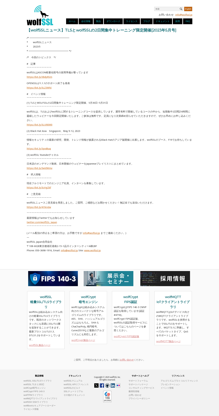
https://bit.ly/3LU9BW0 (39, 124)
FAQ (188, 21)
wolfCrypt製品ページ (83, 340)
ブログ (146, 21)
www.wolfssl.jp (92, 250)
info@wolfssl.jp (183, 14)
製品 (98, 21)
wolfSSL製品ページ (39, 345)
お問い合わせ (127, 359)
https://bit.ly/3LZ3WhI (39, 87)
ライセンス (131, 21)
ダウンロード (113, 21)
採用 (177, 21)
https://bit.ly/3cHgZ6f (39, 187)
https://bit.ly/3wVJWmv (39, 168)
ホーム (72, 21)
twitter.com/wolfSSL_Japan (42, 222)
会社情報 (85, 21)
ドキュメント (163, 21)
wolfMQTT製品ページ (168, 341)
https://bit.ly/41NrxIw (39, 207)
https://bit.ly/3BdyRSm (39, 76)
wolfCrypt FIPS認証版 (126, 336)
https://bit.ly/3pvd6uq (39, 148)
